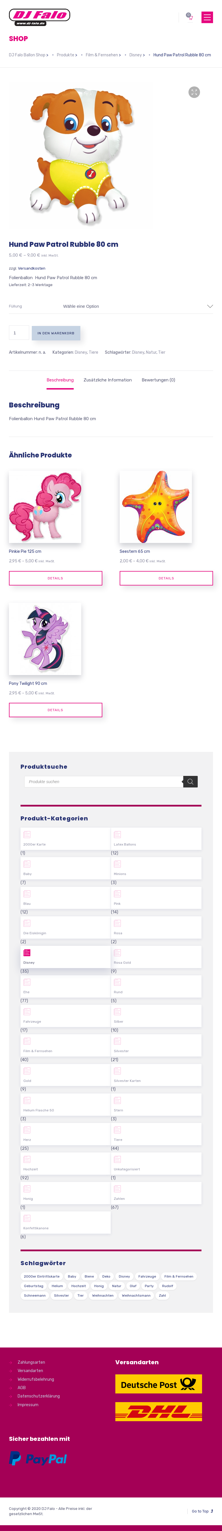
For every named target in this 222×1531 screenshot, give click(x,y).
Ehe (26, 992)
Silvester (121, 1051)
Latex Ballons (125, 844)
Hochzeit (30, 1169)
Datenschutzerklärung (39, 1396)
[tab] (60, 380)
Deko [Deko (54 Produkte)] (106, 1276)
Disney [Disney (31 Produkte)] (124, 1276)
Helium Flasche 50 (38, 1110)
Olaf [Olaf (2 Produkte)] (133, 1286)
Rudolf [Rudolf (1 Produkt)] (167, 1286)
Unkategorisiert (127, 1169)
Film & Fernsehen (37, 1051)
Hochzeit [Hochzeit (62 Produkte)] (78, 1286)
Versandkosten (31, 268)
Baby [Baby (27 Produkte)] (72, 1276)
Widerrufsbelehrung (36, 1379)
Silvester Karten (127, 1081)
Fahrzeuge (32, 1022)
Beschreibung (60, 380)
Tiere (93, 352)
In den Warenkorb (56, 333)
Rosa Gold (122, 963)
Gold (27, 1081)
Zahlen (119, 1199)
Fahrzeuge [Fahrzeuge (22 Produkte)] (147, 1276)
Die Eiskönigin (34, 933)
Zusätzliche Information (108, 380)
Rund (118, 992)
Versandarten (30, 1370)
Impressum (28, 1404)
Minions (120, 874)
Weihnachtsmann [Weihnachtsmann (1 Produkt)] (136, 1295)
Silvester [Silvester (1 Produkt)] (61, 1295)
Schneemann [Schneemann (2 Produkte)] (35, 1295)
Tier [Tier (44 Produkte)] (80, 1295)
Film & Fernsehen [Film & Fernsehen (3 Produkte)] (178, 1276)
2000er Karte (34, 844)
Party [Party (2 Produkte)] (149, 1286)
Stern (118, 1110)
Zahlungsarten (31, 1362)
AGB (22, 1387)
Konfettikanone (36, 1228)
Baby (27, 874)
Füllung (15, 306)
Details (55, 578)
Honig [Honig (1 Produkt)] (99, 1286)
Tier (161, 352)
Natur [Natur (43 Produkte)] (116, 1286)
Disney (81, 352)
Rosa (118, 933)
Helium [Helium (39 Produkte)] (57, 1286)
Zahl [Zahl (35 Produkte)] (162, 1295)
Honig (28, 1199)
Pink (117, 904)
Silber (118, 1022)
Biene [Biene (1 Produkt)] (89, 1276)
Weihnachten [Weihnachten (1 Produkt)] (103, 1295)
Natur (151, 352)
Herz (27, 1140)
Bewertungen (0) (158, 380)
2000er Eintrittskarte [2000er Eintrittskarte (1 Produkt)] (42, 1276)
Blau (27, 904)
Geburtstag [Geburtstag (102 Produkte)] (33, 1286)
